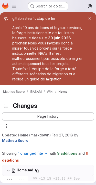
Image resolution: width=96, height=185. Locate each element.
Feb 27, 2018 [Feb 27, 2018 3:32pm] (62, 135)
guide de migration (45, 79)
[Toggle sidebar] (6, 106)
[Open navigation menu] (14, 6)
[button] (48, 116)
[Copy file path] (37, 171)
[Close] (90, 18)
